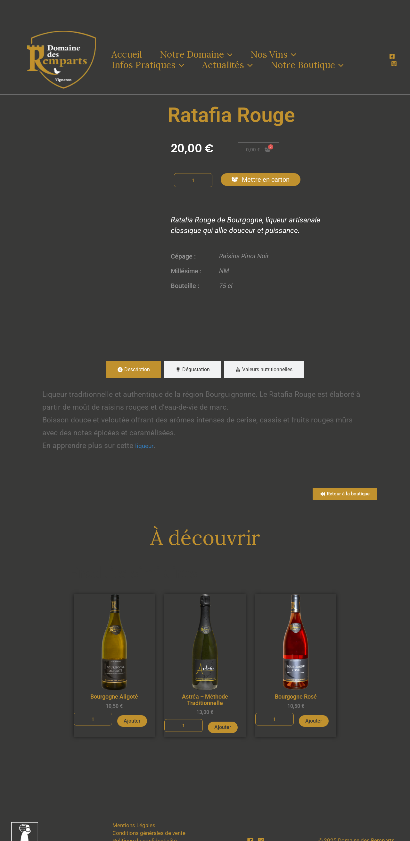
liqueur (148, 445)
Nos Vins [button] (273, 54)
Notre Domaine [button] (196, 54)
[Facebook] (392, 56)
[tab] (133, 369)
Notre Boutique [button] (307, 65)
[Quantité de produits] (193, 180)
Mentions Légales (133, 825)
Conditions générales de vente (148, 833)
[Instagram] (394, 64)
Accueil (126, 54)
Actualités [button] (227, 65)
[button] (228, 54)
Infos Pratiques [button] (147, 65)
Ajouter (132, 722)
